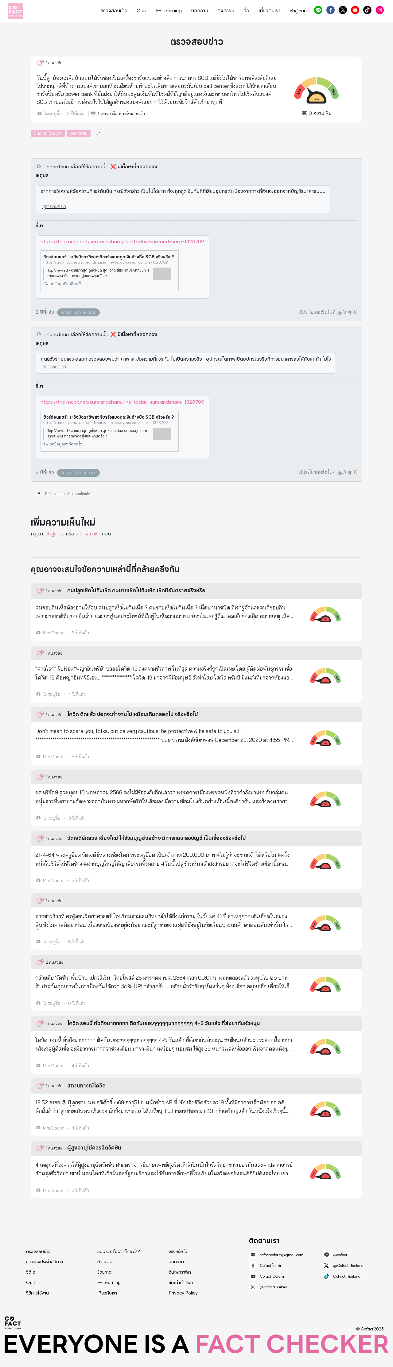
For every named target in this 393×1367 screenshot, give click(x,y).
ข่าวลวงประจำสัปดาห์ (44, 1261)
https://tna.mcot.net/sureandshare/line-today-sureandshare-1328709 (122, 241)
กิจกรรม (225, 10)
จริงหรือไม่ (178, 1251)
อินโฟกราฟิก (180, 1272)
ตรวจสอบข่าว (113, 10)
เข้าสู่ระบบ (298, 10)
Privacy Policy (183, 1293)
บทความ (199, 10)
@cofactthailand (379, 10)
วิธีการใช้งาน (37, 1293)
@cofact (318, 10)
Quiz (142, 10)
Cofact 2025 (13, 1323)
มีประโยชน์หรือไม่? (317, 312)
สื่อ (246, 10)
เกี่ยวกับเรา (269, 10)
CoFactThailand (367, 10)
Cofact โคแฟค (330, 10)
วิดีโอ (30, 1272)
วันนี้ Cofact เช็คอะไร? (118, 1251)
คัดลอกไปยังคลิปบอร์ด (78, 312)
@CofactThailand (342, 10)
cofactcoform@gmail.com (281, 1255)
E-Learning (169, 10)
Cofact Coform (355, 10)
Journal (104, 1272)
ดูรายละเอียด (54, 206)
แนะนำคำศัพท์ (181, 1282)
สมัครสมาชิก (88, 534)
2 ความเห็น (56, 494)
